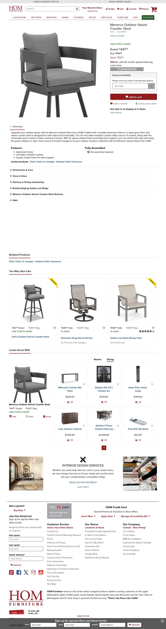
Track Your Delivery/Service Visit (63, 546)
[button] (92, 9)
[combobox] (49, 8)
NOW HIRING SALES (120, 1)
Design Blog (91, 554)
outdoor (148, 17)
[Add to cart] (133, 97)
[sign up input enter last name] (26, 549)
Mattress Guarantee (57, 565)
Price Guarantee (55, 561)
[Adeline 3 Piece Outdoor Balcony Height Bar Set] (104, 416)
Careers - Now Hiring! (134, 527)
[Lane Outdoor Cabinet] (70, 418)
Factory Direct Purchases (59, 557)
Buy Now (18, 510)
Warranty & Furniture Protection (63, 569)
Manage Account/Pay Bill (134, 516)
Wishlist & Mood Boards (97, 557)
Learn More (83, 487)
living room (19, 17)
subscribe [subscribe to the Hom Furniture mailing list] (16, 565)
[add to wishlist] (119, 103)
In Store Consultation (95, 535)
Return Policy (53, 554)
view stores (116, 112)
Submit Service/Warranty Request (64, 535)
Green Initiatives (131, 550)
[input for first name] (43, 625)
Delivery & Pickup (56, 542)
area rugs (106, 17)
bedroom (52, 17)
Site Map (51, 584)
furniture (122, 17)
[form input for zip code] (130, 86)
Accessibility (129, 554)
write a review (117, 35)
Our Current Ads (93, 539)
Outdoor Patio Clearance (69, 161)
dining (65, 17)
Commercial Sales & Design (137, 542)
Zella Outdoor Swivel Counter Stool (30, 336)
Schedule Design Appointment (100, 531)
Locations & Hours (94, 527)
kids (135, 17)
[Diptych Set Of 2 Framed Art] (104, 374)
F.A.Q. (50, 539)
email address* (17, 554)
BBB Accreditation (132, 539)
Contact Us (52, 531)
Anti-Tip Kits (53, 576)
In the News (129, 535)
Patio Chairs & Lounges (42, 161)
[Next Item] (84, 384)
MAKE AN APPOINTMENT (83, 482)
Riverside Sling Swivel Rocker (77, 338)
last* (74, 625)
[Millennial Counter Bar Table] (70, 378)
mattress (36, 17)
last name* (14, 545)
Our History (129, 531)
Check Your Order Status (60, 527)
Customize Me (92, 546)
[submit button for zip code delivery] (151, 86)
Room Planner (92, 550)
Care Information (55, 572)
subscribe (134, 624)
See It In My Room (94, 542)
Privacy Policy (54, 580)
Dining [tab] (110, 359)
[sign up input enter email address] (26, 558)
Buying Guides (54, 550)
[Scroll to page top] (83, 616)
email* (108, 625)
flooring (79, 17)
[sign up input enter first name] (26, 539)
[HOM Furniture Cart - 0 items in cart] (153, 8)
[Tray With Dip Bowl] (138, 421)
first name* (14, 535)
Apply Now (107, 516)
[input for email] (112, 625)
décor (92, 17)
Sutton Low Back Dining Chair (126, 338)
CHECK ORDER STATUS (46, 1)
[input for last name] (77, 625)
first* (41, 625)
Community (129, 546)
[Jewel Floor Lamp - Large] (138, 374)
